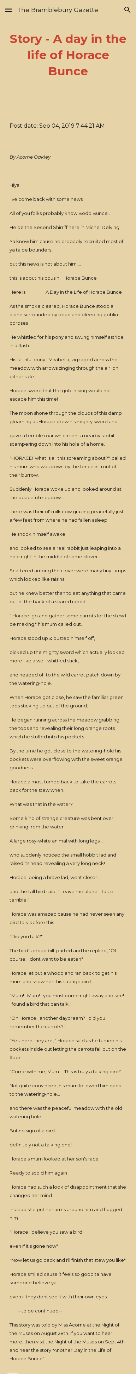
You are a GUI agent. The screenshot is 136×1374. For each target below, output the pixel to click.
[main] (68, 55)
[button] (8, 9)
